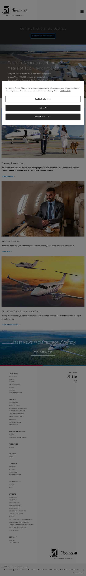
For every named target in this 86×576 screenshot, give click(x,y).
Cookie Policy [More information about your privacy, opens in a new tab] (65, 90)
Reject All (43, 108)
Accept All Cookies (43, 116)
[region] (43, 103)
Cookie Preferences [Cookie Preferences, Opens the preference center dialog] (43, 99)
